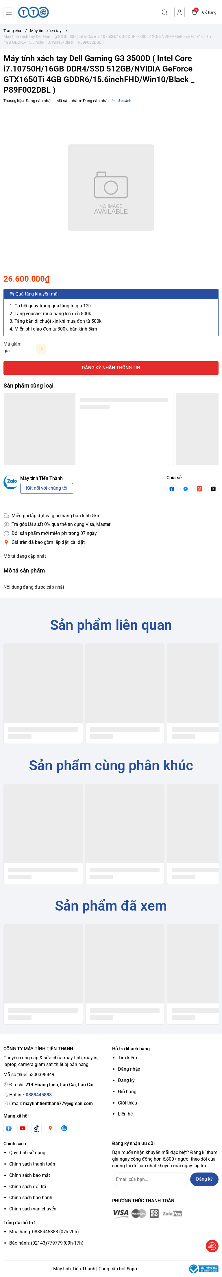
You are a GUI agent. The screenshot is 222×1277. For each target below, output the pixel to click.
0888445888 (38, 1095)
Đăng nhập (129, 1069)
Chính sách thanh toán (32, 1164)
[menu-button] (8, 13)
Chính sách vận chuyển (32, 1209)
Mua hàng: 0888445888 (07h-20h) (44, 1231)
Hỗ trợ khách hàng (131, 1049)
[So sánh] (121, 101)
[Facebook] (9, 1128)
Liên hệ (125, 1114)
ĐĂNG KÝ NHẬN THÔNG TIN (111, 367)
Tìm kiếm (127, 1058)
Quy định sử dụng (27, 1152)
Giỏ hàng (127, 1091)
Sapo (132, 1269)
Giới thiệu (127, 1103)
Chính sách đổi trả (27, 1186)
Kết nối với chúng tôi (46, 488)
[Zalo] (64, 1128)
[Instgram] (50, 1128)
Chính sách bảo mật (29, 1175)
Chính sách (14, 1143)
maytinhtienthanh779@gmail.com (58, 1103)
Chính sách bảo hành (30, 1197)
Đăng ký (126, 1080)
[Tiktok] (36, 1128)
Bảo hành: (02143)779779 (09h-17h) (46, 1243)
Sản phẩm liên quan (111, 625)
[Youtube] (22, 1128)
